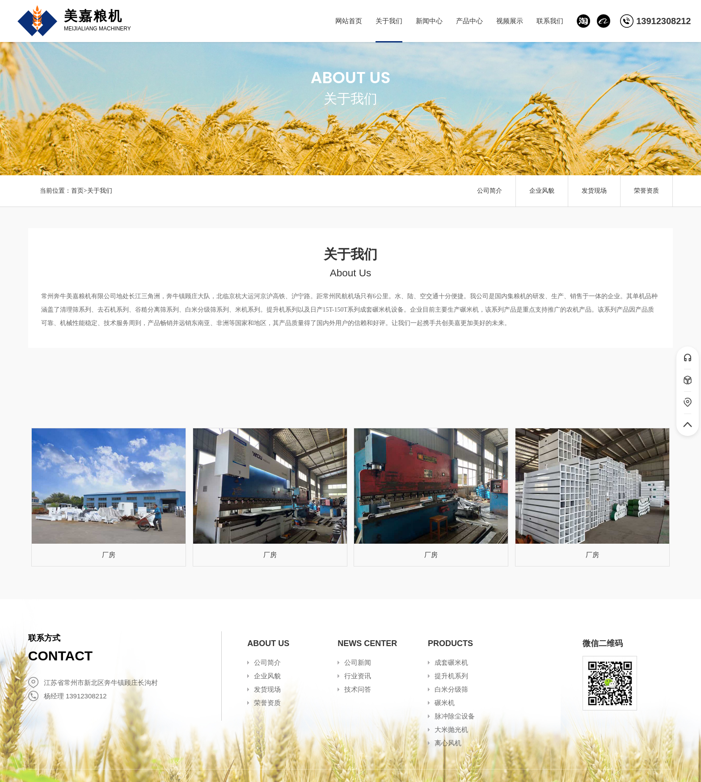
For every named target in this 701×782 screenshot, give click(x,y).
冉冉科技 (659, 765)
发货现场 (594, 190)
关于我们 (99, 190)
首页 (77, 190)
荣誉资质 (646, 190)
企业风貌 (541, 190)
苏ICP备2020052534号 (223, 765)
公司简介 (489, 190)
